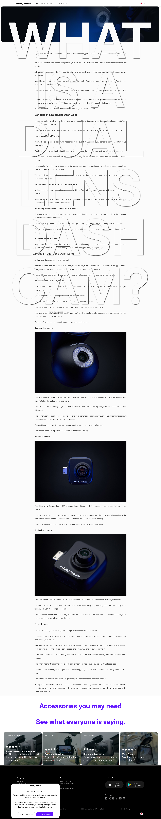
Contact (62, 786)
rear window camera (47, 397)
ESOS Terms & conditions (57, 809)
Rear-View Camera (47, 506)
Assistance (63, 3)
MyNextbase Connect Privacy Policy (93, 809)
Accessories (51, 3)
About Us (20, 781)
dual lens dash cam (45, 260)
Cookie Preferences (26, 814)
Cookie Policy (125, 809)
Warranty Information (67, 788)
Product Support (65, 781)
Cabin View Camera (47, 600)
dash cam (91, 121)
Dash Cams (40, 3)
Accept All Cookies (44, 814)
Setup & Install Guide (67, 783)
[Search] (144, 3)
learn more (48, 807)
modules (73, 313)
